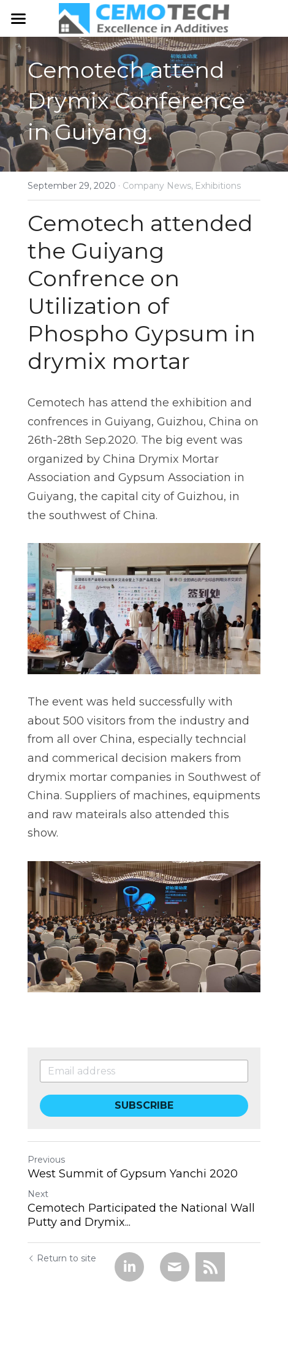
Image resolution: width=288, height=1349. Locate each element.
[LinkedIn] (129, 1267)
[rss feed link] (210, 1267)
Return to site (62, 1258)
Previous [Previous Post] (46, 1159)
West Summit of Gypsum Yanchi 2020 (133, 1173)
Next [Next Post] (38, 1193)
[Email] (174, 1267)
